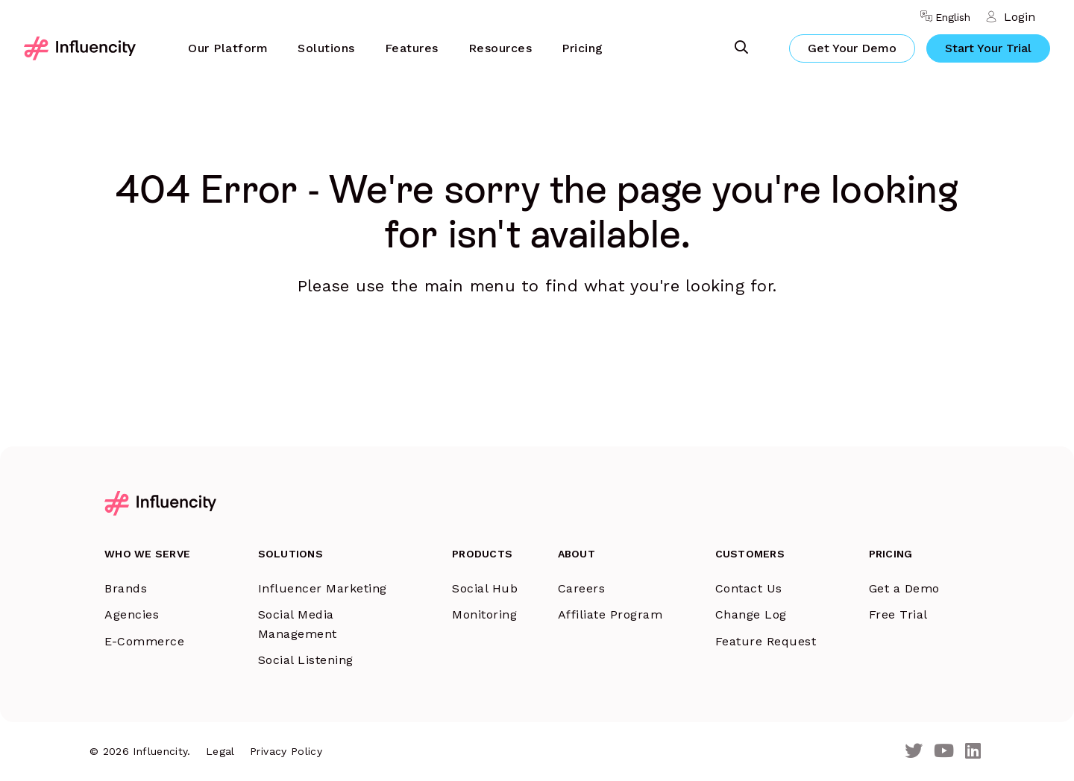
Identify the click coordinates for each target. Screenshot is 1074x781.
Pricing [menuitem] (891, 554)
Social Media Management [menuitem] (297, 624)
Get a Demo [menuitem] (904, 588)
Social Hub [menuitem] (485, 588)
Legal (220, 751)
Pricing (582, 48)
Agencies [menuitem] (131, 614)
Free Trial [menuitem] (898, 614)
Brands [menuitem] (125, 588)
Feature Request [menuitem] (766, 641)
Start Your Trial (988, 48)
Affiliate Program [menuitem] (610, 614)
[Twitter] (914, 751)
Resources (500, 48)
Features (412, 48)
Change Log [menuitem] (751, 614)
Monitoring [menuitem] (484, 614)
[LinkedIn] (973, 751)
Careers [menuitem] (582, 588)
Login (1019, 17)
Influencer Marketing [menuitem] (322, 588)
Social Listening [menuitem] (306, 660)
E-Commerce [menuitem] (144, 641)
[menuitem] (228, 48)
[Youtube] (944, 751)
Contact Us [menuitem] (748, 588)
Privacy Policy (286, 751)
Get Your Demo (852, 48)
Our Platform (228, 48)
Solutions (326, 48)
